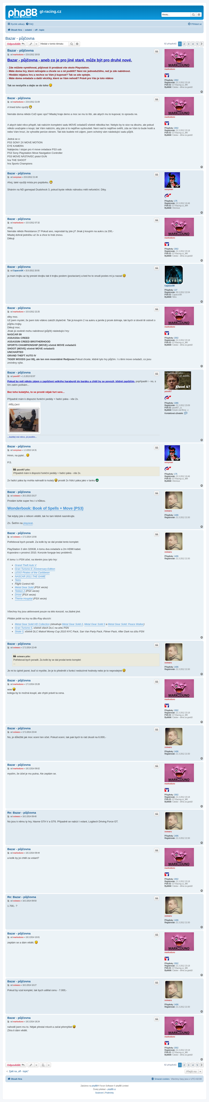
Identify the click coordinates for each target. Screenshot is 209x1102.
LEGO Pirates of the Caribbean (32, 572)
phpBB (95, 1086)
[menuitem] (29, 24)
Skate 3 (19, 631)
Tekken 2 (20, 590)
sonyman (169, 189)
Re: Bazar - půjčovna (21, 812)
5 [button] (197, 44)
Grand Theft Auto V (26, 565)
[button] (202, 43)
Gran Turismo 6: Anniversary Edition (35, 568)
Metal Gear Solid (24, 587)
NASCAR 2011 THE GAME (30, 576)
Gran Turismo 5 (23, 627)
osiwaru (168, 511)
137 (175, 290)
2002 (176, 80)
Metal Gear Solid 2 (72, 624)
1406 (176, 515)
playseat (27, 523)
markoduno (170, 69)
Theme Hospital (23, 598)
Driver (18, 594)
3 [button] (188, 44)
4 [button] (193, 44)
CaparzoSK (170, 286)
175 (175, 201)
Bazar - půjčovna (19, 38)
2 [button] (184, 44)
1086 (176, 403)
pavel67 (168, 391)
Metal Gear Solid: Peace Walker (126, 624)
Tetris (18, 580)
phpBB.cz (111, 1089)
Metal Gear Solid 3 (94, 624)
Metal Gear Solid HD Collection (32, 624)
